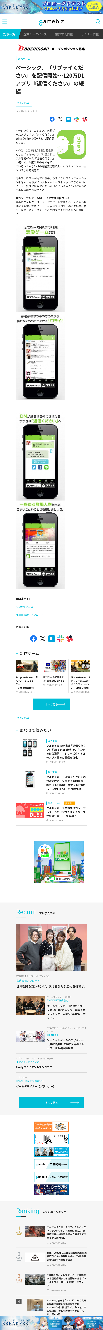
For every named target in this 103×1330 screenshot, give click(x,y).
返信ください (23, 103)
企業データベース (35, 34)
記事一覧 (9, 34)
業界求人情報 (64, 34)
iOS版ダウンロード (27, 607)
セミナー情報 (90, 34)
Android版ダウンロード (30, 615)
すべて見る (51, 704)
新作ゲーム (24, 59)
